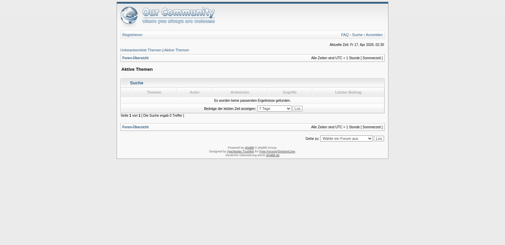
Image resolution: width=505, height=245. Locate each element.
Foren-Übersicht (135, 58)
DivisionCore (286, 151)
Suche (357, 35)
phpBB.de (273, 155)
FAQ (345, 35)
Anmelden (374, 35)
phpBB (249, 147)
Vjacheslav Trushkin (240, 151)
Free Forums (268, 151)
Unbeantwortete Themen (140, 50)
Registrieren (132, 35)
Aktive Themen (176, 50)
